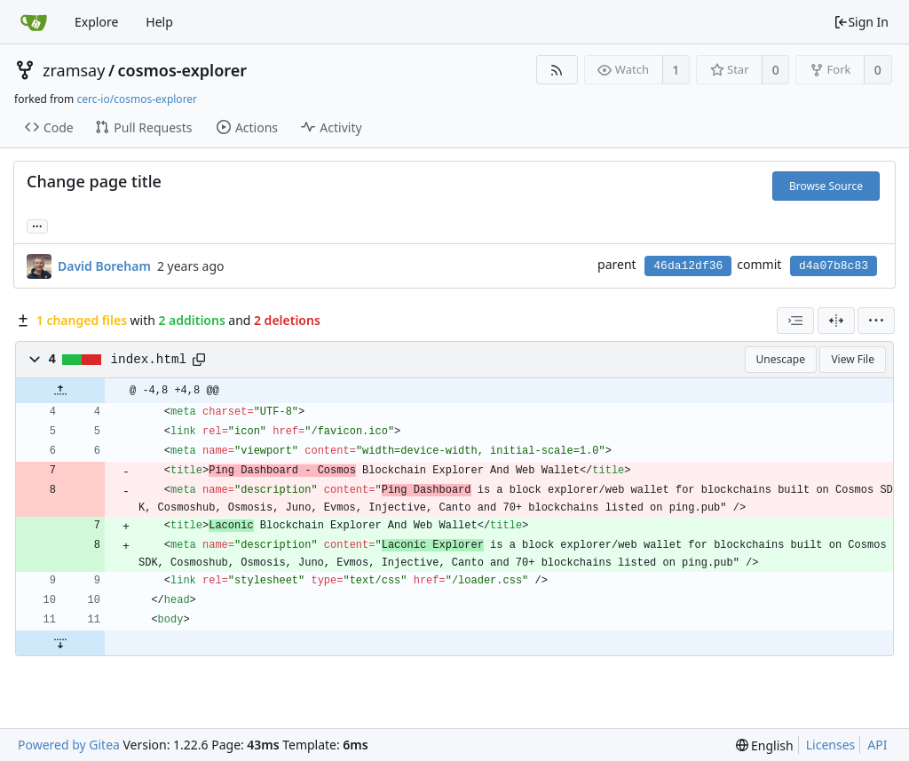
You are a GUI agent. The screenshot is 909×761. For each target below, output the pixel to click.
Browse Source (826, 186)
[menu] (876, 320)
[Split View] (836, 320)
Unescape (780, 359)
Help (159, 21)
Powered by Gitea (69, 744)
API (877, 744)
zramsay (74, 70)
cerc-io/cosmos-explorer (136, 99)
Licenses (831, 744)
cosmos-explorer (183, 70)
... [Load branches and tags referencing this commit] (37, 225)
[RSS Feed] (557, 69)
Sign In (861, 21)
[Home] (34, 22)
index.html (149, 360)
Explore (96, 21)
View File (852, 359)
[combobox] (795, 320)
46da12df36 (688, 266)
